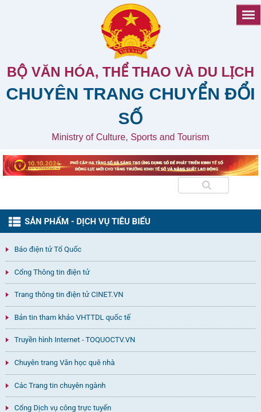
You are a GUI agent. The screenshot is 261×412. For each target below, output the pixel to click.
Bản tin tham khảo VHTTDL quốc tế (72, 317)
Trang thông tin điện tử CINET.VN (68, 294)
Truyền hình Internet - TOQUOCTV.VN (74, 339)
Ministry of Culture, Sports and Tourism (130, 137)
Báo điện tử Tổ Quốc (47, 249)
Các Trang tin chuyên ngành (60, 385)
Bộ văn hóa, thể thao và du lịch (130, 72)
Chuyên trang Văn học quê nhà (64, 362)
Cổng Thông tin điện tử (52, 272)
